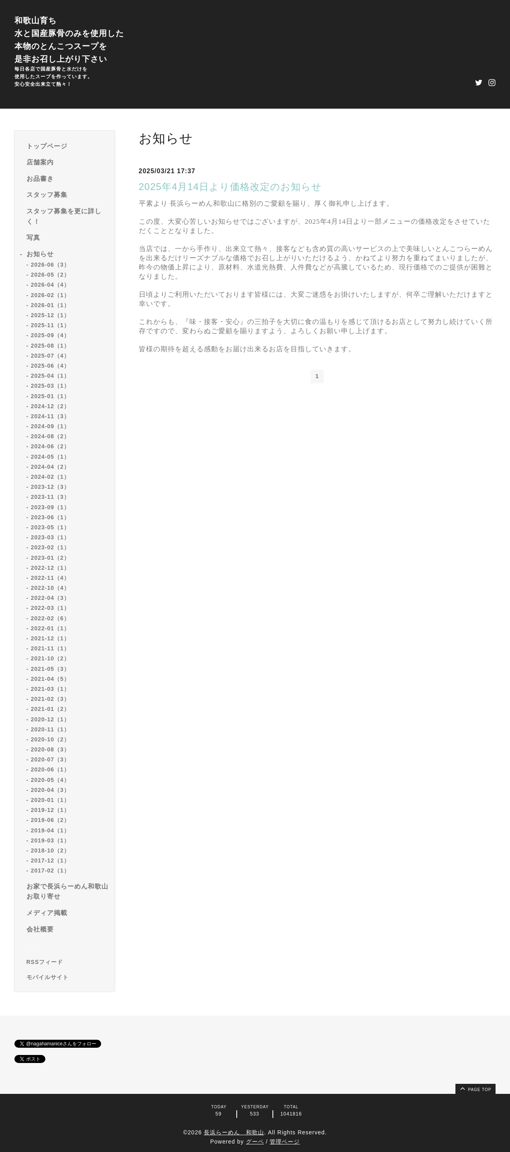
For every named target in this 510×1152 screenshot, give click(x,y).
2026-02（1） (50, 295)
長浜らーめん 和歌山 (234, 1132)
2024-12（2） (50, 406)
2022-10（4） (50, 588)
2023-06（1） (50, 517)
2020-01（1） (50, 800)
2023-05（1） (50, 527)
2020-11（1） (50, 729)
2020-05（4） (50, 780)
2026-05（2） (50, 274)
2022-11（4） (50, 578)
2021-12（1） (50, 638)
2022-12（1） (50, 568)
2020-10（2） (50, 739)
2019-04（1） (50, 830)
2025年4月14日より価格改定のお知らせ (230, 186)
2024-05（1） (50, 457)
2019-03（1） (50, 840)
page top (475, 1088)
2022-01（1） (50, 628)
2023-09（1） (50, 507)
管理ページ (285, 1141)
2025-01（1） (50, 396)
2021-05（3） (50, 669)
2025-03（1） (50, 386)
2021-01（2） (50, 709)
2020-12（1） (50, 719)
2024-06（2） (50, 446)
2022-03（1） (50, 608)
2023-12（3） (50, 487)
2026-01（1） (50, 305)
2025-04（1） (50, 376)
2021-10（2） (50, 658)
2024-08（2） (50, 436)
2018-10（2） (50, 850)
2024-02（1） (50, 477)
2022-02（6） (50, 618)
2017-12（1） (50, 860)
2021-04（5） (50, 679)
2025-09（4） (50, 335)
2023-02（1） (50, 547)
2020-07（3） (50, 759)
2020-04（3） (50, 790)
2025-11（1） (50, 325)
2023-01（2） (50, 558)
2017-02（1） (50, 870)
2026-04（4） (50, 284)
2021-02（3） (50, 699)
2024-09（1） (50, 426)
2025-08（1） (50, 345)
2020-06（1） (50, 769)
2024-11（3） (50, 416)
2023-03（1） (50, 537)
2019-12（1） (50, 810)
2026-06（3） (50, 264)
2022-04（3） (50, 598)
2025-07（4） (50, 355)
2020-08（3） (50, 749)
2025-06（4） (50, 365)
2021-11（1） (50, 648)
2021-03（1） (50, 689)
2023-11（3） (50, 497)
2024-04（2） (50, 467)
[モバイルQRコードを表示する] (67, 977)
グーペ (255, 1141)
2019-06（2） (50, 820)
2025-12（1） (50, 315)
